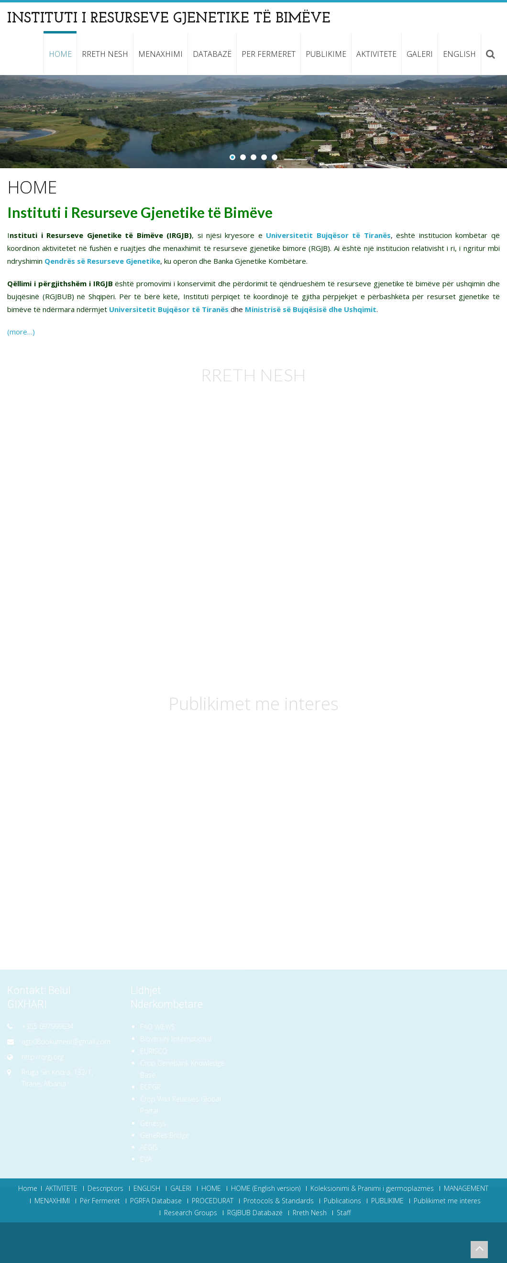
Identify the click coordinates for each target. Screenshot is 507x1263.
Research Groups (190, 1212)
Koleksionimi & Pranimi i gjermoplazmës (372, 1188)
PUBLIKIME (326, 54)
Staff (344, 1212)
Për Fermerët (100, 1200)
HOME (60, 54)
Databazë (212, 54)
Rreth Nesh (105, 54)
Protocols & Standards (278, 1200)
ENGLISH (459, 54)
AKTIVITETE (376, 54)
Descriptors (105, 1188)
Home (27, 1188)
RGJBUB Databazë (255, 1212)
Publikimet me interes (447, 1200)
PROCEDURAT (212, 1200)
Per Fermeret (269, 54)
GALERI (420, 54)
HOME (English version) (265, 1188)
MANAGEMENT (466, 1188)
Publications (342, 1200)
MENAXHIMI (160, 54)
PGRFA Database (156, 1200)
